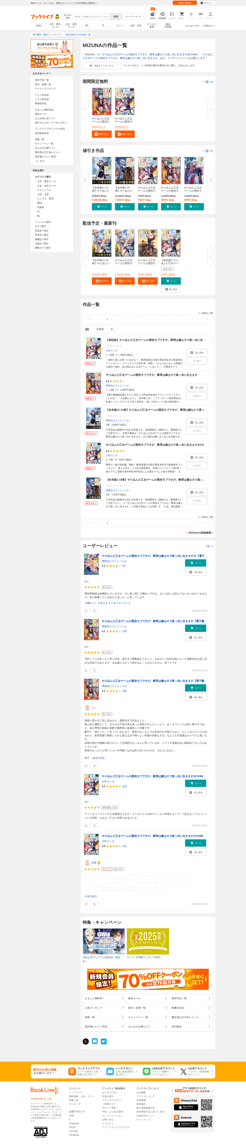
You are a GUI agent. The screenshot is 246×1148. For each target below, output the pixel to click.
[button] (102, 134)
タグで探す (41, 226)
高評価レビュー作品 (45, 156)
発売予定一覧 (42, 80)
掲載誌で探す (42, 239)
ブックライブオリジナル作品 (50, 128)
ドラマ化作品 (42, 99)
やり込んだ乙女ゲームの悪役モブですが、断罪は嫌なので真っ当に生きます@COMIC (150, 54)
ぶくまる (39, 161)
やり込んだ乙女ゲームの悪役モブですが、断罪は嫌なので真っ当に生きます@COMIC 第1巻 (157, 776)
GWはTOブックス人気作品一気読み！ (101, 959)
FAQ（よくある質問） (113, 1111)
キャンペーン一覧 (44, 143)
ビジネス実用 (151, 25)
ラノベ (119, 25)
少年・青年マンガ (55, 25)
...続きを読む (98, 757)
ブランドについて (145, 1096)
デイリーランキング (45, 88)
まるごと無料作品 (44, 109)
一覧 (208, 81)
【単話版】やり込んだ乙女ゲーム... (170, 263)
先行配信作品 (42, 133)
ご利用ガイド (209, 26)
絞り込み (67, 16)
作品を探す (108, 1096)
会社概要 (141, 1092)
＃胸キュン (91, 603)
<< (89, 319)
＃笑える (103, 603)
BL (87, 25)
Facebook (74, 1135)
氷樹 (93, 862)
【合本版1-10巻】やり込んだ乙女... (123, 190)
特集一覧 (39, 139)
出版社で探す (42, 243)
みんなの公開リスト (45, 148)
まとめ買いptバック (45, 118)
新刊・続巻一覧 (43, 84)
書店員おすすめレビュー (47, 152)
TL (103, 25)
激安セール (41, 114)
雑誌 (39, 203)
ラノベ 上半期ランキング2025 (144, 957)
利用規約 (141, 1104)
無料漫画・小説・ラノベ (81, 1096)
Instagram (74, 1123)
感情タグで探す (43, 247)
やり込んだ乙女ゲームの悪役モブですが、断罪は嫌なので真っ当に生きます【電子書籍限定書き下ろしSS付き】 (169, 621)
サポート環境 (109, 1108)
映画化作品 (41, 103)
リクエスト (108, 1123)
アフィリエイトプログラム (116, 1127)
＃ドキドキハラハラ (119, 603)
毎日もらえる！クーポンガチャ (51, 122)
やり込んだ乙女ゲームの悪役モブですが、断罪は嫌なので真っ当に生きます (151, 374)
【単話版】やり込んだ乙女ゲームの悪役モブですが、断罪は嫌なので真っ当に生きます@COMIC (164, 339)
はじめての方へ (193, 26)
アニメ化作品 (42, 95)
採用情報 (141, 1100)
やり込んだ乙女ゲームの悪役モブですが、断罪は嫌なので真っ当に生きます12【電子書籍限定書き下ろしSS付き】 (171, 555)
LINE (71, 1115)
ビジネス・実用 (45, 198)
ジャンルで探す (43, 222)
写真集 (40, 207)
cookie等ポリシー (145, 1115)
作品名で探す (42, 230)
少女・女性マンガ (71, 25)
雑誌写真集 (168, 25)
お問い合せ (108, 1119)
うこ (93, 707)
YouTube (73, 1131)
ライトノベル (44, 190)
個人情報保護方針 (145, 1108)
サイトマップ (143, 1119)
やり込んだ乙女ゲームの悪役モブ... (100, 121)
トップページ (76, 1092)
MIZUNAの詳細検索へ (201, 532)
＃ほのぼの (91, 896)
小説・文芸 (135, 25)
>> (206, 319)
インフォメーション (112, 1115)
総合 (39, 25)
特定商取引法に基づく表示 (150, 1111)
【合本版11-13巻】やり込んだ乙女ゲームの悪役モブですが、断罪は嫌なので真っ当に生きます (163, 409)
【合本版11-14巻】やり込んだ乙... (100, 263)
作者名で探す (42, 235)
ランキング (75, 1104)
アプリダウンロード (112, 1100)
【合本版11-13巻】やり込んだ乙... (100, 190)
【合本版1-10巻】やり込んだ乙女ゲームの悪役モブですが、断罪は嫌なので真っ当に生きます (162, 479)
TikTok (72, 1127)
